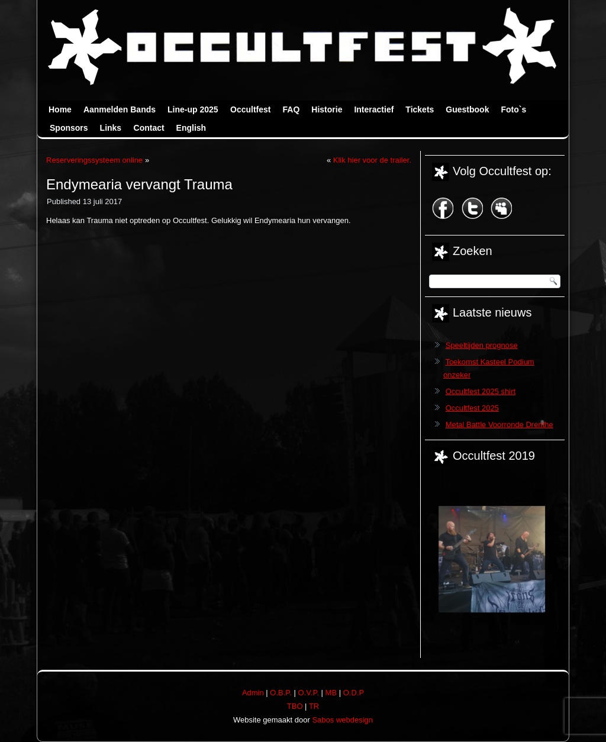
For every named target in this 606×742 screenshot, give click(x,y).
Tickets (419, 109)
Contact (149, 128)
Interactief (374, 109)
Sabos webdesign (342, 719)
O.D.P (353, 692)
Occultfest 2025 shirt (481, 391)
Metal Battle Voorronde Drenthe (499, 424)
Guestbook (467, 109)
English (191, 128)
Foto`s (513, 109)
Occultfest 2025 (472, 408)
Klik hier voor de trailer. (372, 160)
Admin (253, 692)
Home (60, 109)
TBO (295, 706)
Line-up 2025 (192, 109)
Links (111, 128)
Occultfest (250, 109)
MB (331, 692)
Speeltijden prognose (482, 345)
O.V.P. (308, 692)
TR (314, 706)
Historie (326, 109)
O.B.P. (281, 692)
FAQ (291, 109)
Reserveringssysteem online (94, 160)
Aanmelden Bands (119, 109)
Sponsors (69, 128)
